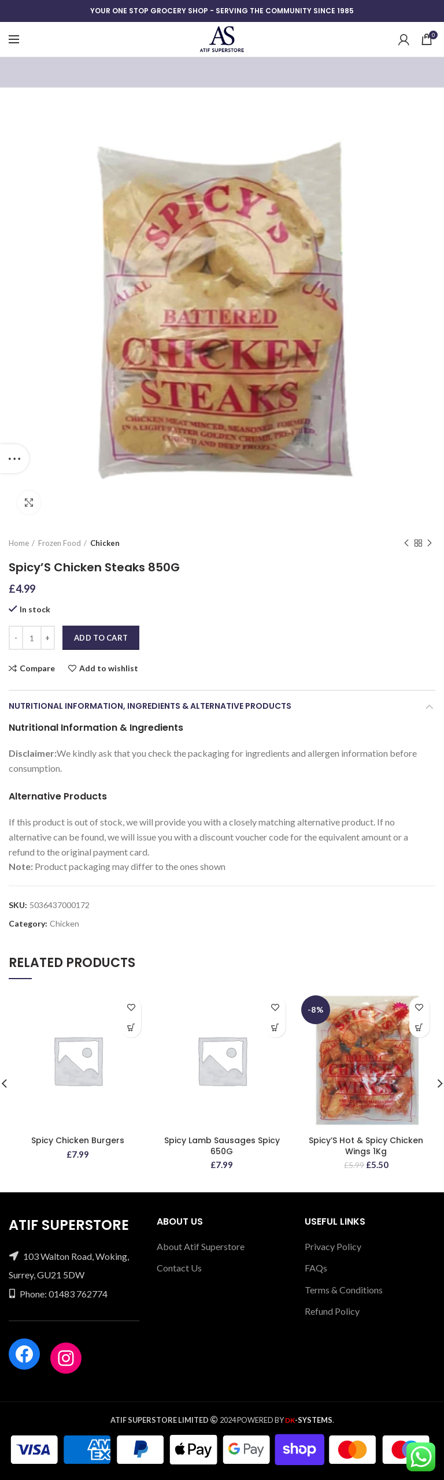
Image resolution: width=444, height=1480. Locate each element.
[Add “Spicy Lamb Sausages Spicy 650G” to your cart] (275, 1027)
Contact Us (179, 1267)
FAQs (316, 1267)
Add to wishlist (108, 668)
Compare (37, 668)
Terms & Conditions (344, 1289)
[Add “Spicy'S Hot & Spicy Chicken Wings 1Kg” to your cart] (419, 1027)
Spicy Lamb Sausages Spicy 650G (222, 1145)
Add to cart (101, 637)
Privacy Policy (333, 1246)
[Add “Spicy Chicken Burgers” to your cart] (131, 1027)
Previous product (406, 543)
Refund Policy (332, 1311)
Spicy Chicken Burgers (77, 1140)
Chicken (105, 543)
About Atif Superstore (201, 1246)
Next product (429, 543)
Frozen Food (59, 543)
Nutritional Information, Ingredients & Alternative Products (150, 706)
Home (19, 543)
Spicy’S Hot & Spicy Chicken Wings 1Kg (366, 1145)
